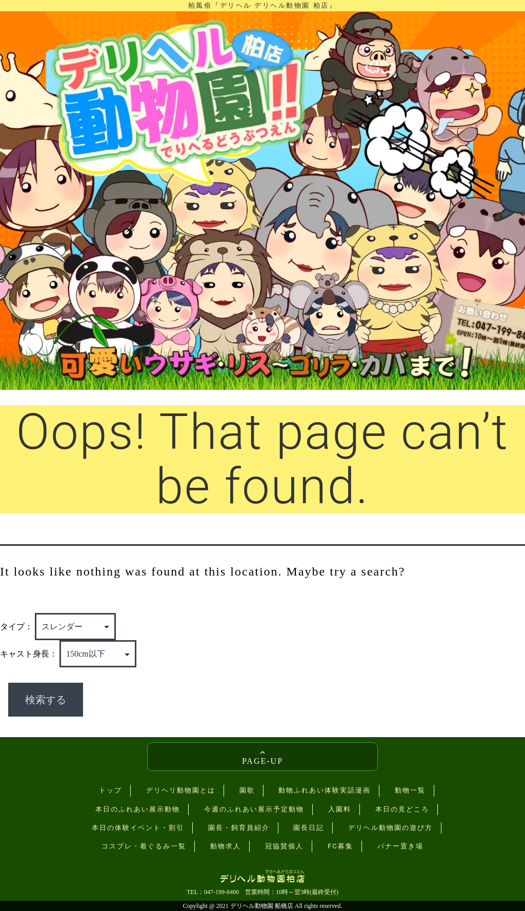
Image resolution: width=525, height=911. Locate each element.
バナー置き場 (400, 846)
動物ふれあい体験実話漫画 (324, 790)
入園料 (339, 809)
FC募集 (340, 846)
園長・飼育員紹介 (239, 827)
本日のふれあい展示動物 (137, 809)
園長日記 (308, 827)
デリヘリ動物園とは (180, 790)
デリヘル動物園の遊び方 (390, 827)
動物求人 (225, 846)
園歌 (247, 790)
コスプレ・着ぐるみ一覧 (144, 846)
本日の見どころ (402, 809)
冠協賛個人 (284, 846)
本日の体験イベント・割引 (138, 827)
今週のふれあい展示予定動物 (254, 809)
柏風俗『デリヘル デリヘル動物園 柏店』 (262, 5)
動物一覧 (410, 790)
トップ (110, 790)
